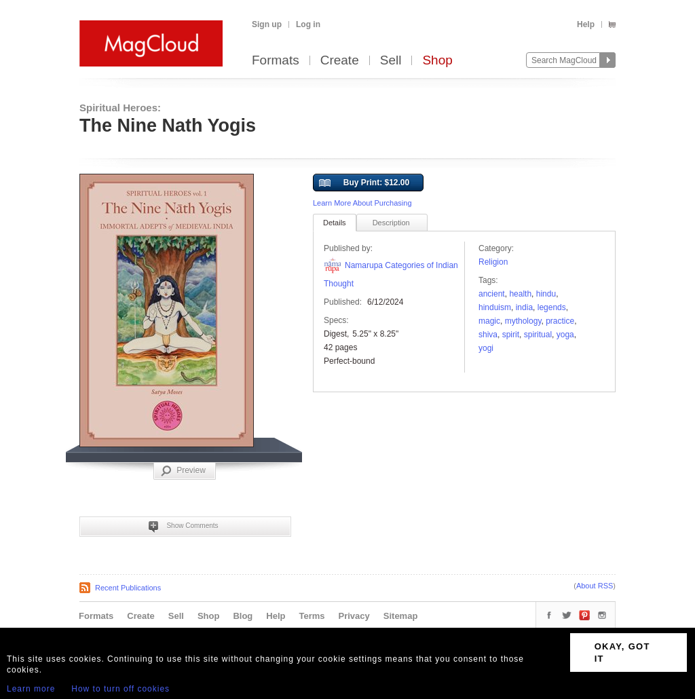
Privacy (354, 616)
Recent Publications (128, 588)
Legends (552, 307)
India (524, 307)
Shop (437, 60)
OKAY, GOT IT (622, 652)
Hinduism (494, 307)
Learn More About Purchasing (362, 203)
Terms (311, 616)
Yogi (485, 348)
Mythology (523, 321)
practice (560, 321)
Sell (391, 60)
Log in (308, 24)
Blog (242, 616)
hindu (546, 294)
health (520, 294)
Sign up (267, 24)
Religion (493, 262)
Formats (275, 60)
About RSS (594, 586)
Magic (489, 321)
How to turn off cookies (120, 689)
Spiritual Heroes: (120, 107)
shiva (487, 334)
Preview (183, 471)
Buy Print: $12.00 (364, 183)
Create (339, 60)
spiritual (538, 334)
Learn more (31, 689)
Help (586, 24)
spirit (510, 334)
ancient (491, 294)
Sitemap (400, 616)
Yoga (565, 334)
